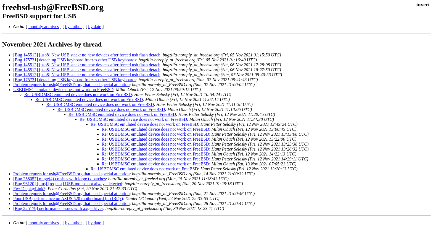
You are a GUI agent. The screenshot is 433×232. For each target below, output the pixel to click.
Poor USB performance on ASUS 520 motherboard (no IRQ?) (68, 198)
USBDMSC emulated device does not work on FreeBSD (63, 89)
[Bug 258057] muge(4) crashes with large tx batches (59, 178)
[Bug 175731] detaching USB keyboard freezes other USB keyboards (74, 60)
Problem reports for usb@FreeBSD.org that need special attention (71, 84)
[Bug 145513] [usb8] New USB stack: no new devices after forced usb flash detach (86, 55)
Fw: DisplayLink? (29, 188)
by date (94, 26)
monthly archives (43, 26)
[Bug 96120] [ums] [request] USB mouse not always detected (67, 183)
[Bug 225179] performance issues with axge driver (58, 208)
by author (73, 26)
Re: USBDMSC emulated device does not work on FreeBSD (78, 94)
